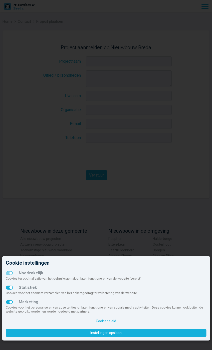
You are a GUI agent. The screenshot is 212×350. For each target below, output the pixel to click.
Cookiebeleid (106, 321)
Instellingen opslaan (106, 333)
